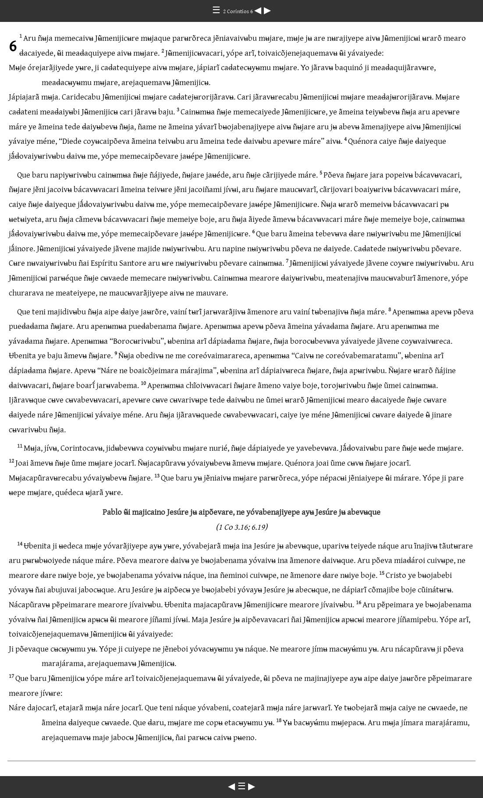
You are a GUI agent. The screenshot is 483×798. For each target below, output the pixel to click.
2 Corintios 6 (238, 11)
